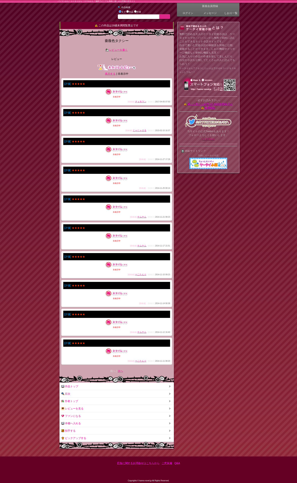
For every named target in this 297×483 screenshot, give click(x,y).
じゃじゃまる (139, 130)
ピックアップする (73, 438)
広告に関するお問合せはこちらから (138, 463)
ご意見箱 (167, 463)
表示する (110, 73)
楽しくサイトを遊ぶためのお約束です (210, 103)
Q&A (177, 463)
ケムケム (141, 217)
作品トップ (69, 386)
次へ (120, 370)
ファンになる (71, 416)
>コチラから (208, 139)
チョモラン (140, 101)
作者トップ (69, 401)
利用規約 (210, 107)
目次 (65, 393)
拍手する (68, 430)
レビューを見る (72, 408)
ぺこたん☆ (140, 274)
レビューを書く (118, 49)
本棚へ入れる (71, 423)
